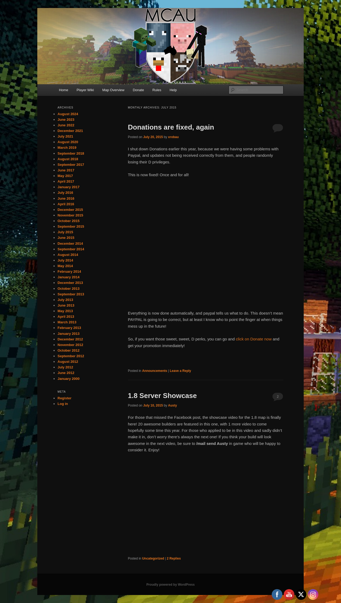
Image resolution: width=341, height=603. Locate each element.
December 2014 (70, 244)
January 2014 (68, 277)
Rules (156, 90)
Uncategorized (153, 558)
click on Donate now (254, 339)
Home (63, 90)
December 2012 (70, 339)
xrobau (173, 137)
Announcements (154, 371)
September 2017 (71, 165)
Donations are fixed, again (171, 127)
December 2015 (70, 210)
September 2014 (71, 249)
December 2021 (70, 131)
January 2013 (68, 334)
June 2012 (66, 373)
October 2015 (68, 221)
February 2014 (69, 272)
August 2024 (68, 114)
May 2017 (65, 176)
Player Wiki (85, 90)
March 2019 (67, 148)
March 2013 (67, 322)
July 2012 (65, 367)
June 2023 (66, 120)
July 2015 (65, 232)
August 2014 (68, 255)
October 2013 (68, 289)
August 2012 (68, 362)
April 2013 (66, 317)
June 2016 (66, 198)
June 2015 (66, 238)
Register (64, 398)
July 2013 (65, 300)
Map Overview (113, 90)
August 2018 (68, 159)
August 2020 (68, 142)
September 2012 (71, 356)
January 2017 (68, 187)
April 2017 (66, 181)
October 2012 (68, 350)
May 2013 (65, 311)
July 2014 (65, 260)
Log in (63, 404)
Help (173, 90)
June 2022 (66, 125)
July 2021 (65, 136)
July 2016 (65, 193)
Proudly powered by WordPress (170, 584)
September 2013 (71, 294)
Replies (174, 558)
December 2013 (70, 283)
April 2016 (66, 204)
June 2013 (66, 305)
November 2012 (70, 345)
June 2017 (66, 170)
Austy (172, 405)
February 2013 (69, 328)
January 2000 (68, 379)
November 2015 (70, 215)
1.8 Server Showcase (162, 396)
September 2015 (71, 226)
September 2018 (71, 153)
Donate (138, 90)
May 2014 (65, 266)
